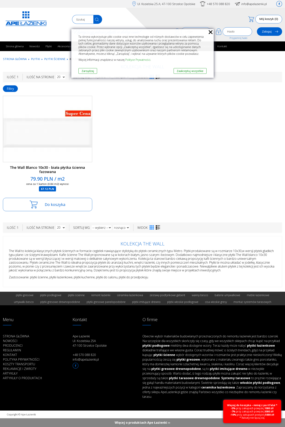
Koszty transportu (19, 364)
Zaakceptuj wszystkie (190, 71)
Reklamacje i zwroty (19, 369)
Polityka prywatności (21, 359)
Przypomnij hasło (238, 38)
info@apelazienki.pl (254, 4)
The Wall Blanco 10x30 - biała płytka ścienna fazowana (47, 169)
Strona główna (15, 46)
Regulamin (12, 350)
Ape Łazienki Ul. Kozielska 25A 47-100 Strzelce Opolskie (90, 341)
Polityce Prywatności (137, 60)
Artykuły (10, 373)
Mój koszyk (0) (268, 19)
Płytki (49, 46)
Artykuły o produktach (22, 378)
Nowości (34, 46)
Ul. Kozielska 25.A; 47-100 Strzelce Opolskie (166, 4)
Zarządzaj (88, 71)
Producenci (13, 345)
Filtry (10, 89)
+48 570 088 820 (218, 4)
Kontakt (222, 46)
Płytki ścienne (54, 59)
